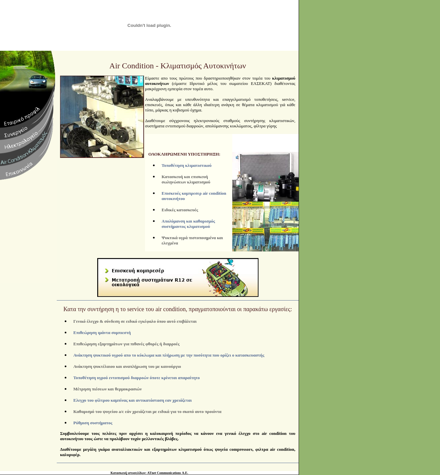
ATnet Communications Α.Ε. (167, 467)
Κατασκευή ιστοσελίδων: (128, 467)
